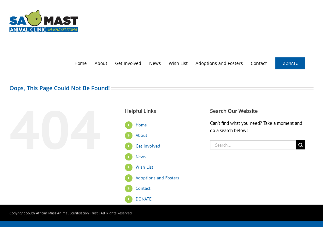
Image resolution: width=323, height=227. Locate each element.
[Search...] (253, 144)
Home (141, 125)
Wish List (144, 167)
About (141, 135)
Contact (143, 188)
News (141, 157)
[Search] (300, 144)
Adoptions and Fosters (157, 178)
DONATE (144, 199)
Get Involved (148, 146)
